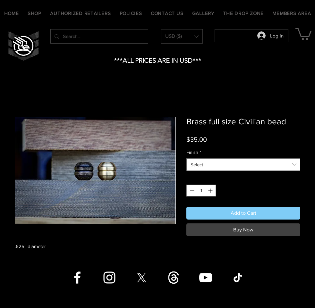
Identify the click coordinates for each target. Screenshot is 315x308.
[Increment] (211, 190)
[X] (141, 278)
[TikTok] (238, 278)
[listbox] (182, 36)
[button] (182, 36)
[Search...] (98, 36)
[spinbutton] (201, 190)
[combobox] (243, 164)
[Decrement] (191, 190)
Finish (193, 152)
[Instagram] (109, 278)
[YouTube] (206, 278)
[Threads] (174, 278)
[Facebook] (77, 278)
